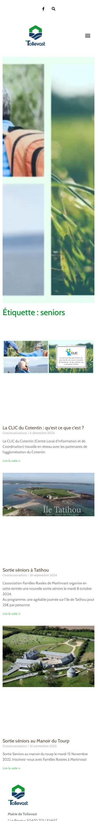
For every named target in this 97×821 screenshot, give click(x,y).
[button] (87, 35)
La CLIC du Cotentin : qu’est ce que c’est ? (43, 428)
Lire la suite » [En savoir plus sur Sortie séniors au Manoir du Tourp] (11, 768)
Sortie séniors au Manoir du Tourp (36, 741)
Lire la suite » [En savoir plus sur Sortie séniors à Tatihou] (11, 614)
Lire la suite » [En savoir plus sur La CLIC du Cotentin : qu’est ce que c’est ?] (11, 461)
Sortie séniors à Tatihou (26, 570)
